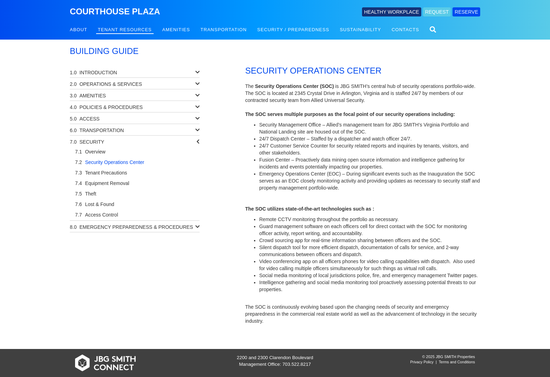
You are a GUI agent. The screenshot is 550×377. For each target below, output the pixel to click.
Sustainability (360, 29)
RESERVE (466, 12)
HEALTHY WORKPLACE (391, 12)
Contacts (405, 29)
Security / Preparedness (293, 29)
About (78, 29)
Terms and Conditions (457, 362)
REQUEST (437, 12)
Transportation (224, 29)
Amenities (176, 29)
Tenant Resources (125, 29)
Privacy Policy (422, 362)
